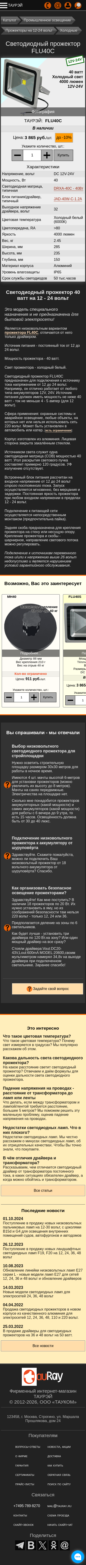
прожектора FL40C (21, 332)
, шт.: (43, 146)
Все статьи (43, 1190)
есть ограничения (58, 430)
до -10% (64, 137)
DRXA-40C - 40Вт (68, 188)
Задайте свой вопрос (51, 989)
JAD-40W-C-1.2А (68, 199)
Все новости (43, 1346)
